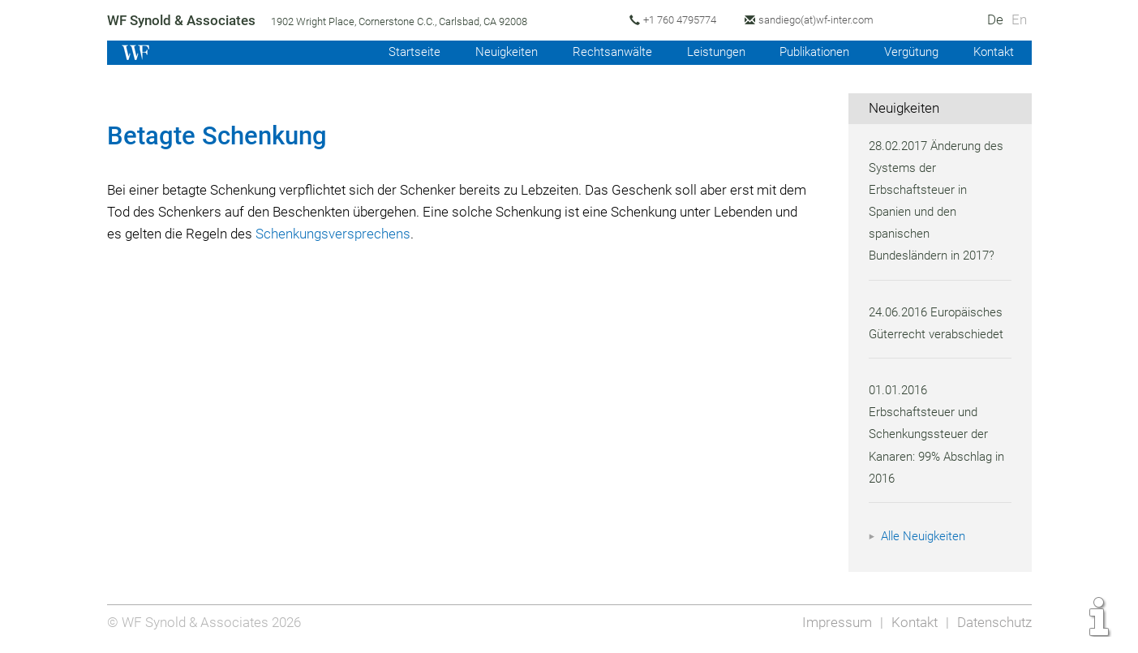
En (1018, 19)
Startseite (396, 52)
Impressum (833, 622)
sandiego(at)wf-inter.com (824, 20)
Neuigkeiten (491, 52)
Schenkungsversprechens (427, 234)
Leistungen (704, 52)
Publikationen (807, 52)
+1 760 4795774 (684, 20)
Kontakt (992, 52)
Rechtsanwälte (598, 52)
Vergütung (908, 52)
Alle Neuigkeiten (925, 536)
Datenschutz (993, 622)
